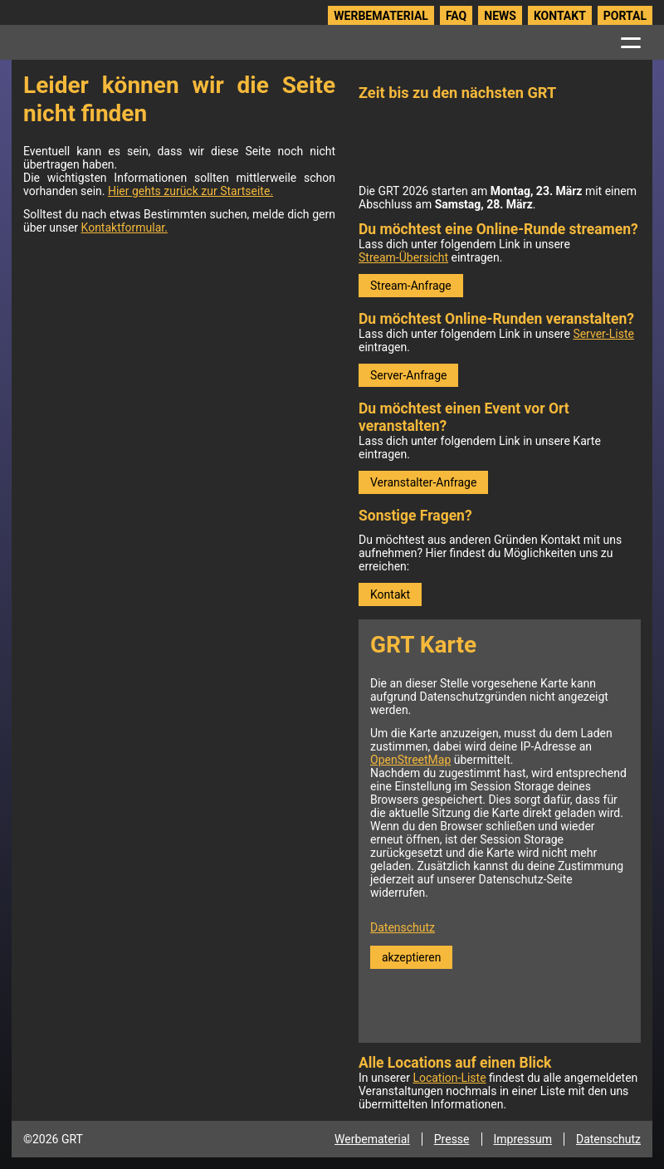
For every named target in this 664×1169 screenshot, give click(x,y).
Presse (452, 1139)
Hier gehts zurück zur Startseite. (190, 191)
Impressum (523, 1139)
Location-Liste (449, 1077)
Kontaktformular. (124, 227)
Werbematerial (381, 15)
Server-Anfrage (408, 375)
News (500, 15)
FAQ (456, 15)
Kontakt (560, 15)
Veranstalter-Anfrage (423, 482)
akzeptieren (411, 957)
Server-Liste (603, 333)
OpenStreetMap (410, 759)
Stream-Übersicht (403, 257)
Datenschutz (402, 927)
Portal (625, 15)
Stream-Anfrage (411, 285)
